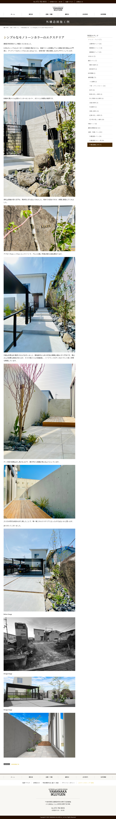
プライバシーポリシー (68, 783)
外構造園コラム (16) (95, 136)
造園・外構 (49, 777)
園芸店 (31, 777)
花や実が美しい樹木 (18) (96, 119)
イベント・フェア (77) (94, 39)
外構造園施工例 (15, 764)
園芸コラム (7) (92, 61)
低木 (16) (92, 90)
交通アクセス (69, 2)
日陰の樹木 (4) (93, 103)
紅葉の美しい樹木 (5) (95, 115)
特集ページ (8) (92, 124)
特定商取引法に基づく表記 (51, 783)
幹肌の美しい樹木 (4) (95, 94)
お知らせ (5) (91, 56)
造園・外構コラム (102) (95, 132)
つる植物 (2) (93, 82)
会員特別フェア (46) (95, 44)
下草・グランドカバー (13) (97, 86)
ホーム (13, 777)
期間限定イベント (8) (95, 48)
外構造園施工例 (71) (95, 145)
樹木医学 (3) (93, 69)
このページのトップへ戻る (86, 783)
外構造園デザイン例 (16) (96, 140)
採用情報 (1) (91, 73)
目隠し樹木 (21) (94, 111)
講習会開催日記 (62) (94, 128)
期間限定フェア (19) (95, 52)
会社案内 (85, 777)
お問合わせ (79, 2)
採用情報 (103, 777)
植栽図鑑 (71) (92, 77)
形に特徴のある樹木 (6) (96, 98)
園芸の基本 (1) (93, 65)
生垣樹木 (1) (93, 107)
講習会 (67, 777)
